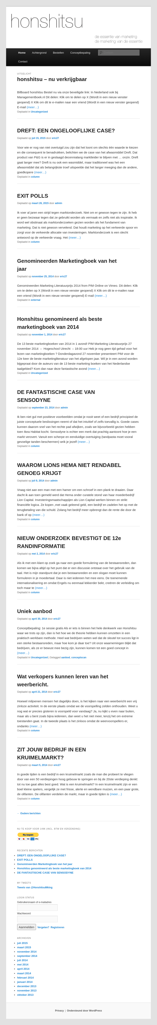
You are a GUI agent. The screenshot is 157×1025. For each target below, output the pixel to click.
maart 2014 (24, 973)
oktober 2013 (25, 994)
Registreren (57, 927)
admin (58, 203)
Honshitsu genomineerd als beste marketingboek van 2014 (54, 868)
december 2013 (26, 986)
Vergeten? (43, 927)
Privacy (59, 1010)
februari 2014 (25, 977)
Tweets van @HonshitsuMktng (35, 887)
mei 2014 (22, 964)
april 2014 (23, 968)
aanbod (65, 657)
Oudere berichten (29, 813)
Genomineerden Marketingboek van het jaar (44, 864)
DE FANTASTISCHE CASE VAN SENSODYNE (45, 872)
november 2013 (27, 990)
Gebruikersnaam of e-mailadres (34, 902)
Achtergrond (39, 52)
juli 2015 (22, 943)
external (35, 300)
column (35, 176)
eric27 (55, 138)
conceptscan (78, 657)
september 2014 (27, 955)
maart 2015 (24, 947)
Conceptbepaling (80, 52)
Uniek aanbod (34, 611)
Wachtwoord (24, 913)
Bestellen (58, 52)
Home (22, 52)
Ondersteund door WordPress (84, 1010)
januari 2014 (25, 981)
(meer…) (33, 107)
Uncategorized (39, 111)
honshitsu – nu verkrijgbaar (52, 79)
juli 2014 (22, 960)
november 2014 (27, 951)
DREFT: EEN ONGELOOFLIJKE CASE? (66, 130)
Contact (22, 61)
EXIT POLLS (32, 196)
